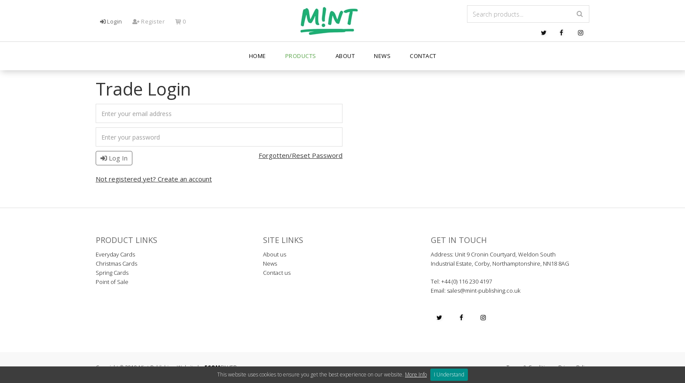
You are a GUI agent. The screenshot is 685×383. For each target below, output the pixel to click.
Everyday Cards (115, 254)
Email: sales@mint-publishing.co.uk (475, 290)
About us (274, 254)
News (382, 57)
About (345, 57)
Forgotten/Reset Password (300, 155)
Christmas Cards (116, 263)
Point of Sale (112, 282)
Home (257, 57)
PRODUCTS (300, 57)
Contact (423, 57)
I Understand (449, 374)
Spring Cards (112, 273)
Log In (114, 158)
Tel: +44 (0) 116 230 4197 (461, 281)
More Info (416, 374)
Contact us (277, 273)
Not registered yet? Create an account (154, 178)
